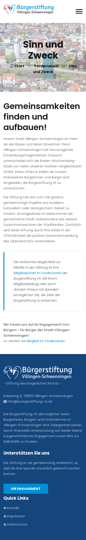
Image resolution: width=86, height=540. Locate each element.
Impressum (14, 516)
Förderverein (46, 66)
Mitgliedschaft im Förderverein (37, 273)
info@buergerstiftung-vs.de (27, 401)
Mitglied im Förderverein (46, 341)
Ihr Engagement (26, 488)
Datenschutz (15, 524)
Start (17, 66)
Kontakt (11, 508)
